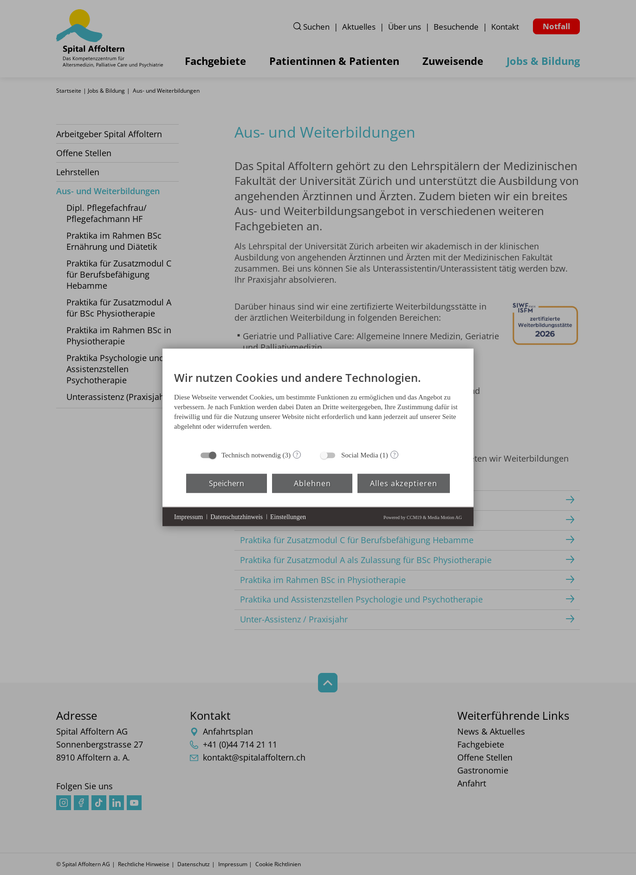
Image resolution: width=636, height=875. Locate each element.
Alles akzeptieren (403, 483)
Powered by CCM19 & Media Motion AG (422, 517)
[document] (318, 403)
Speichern (226, 483)
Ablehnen (312, 483)
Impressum (188, 516)
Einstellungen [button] (288, 516)
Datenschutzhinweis (236, 516)
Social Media (359, 455)
